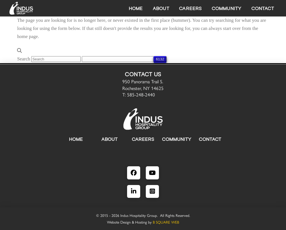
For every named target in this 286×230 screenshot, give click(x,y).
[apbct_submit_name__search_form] (160, 59)
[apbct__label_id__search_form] (118, 59)
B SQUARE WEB (166, 222)
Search (23, 58)
